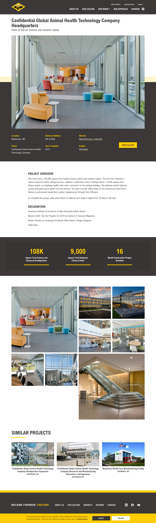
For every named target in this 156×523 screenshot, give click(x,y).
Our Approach (121, 9)
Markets (88, 505)
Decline (121, 518)
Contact (140, 4)
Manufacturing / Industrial (90, 139)
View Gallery (128, 145)
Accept (101, 518)
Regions (100, 505)
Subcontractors (129, 4)
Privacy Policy (82, 519)
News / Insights (115, 4)
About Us (73, 9)
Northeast (83, 149)
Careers (135, 9)
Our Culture (88, 9)
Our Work (104, 9)
